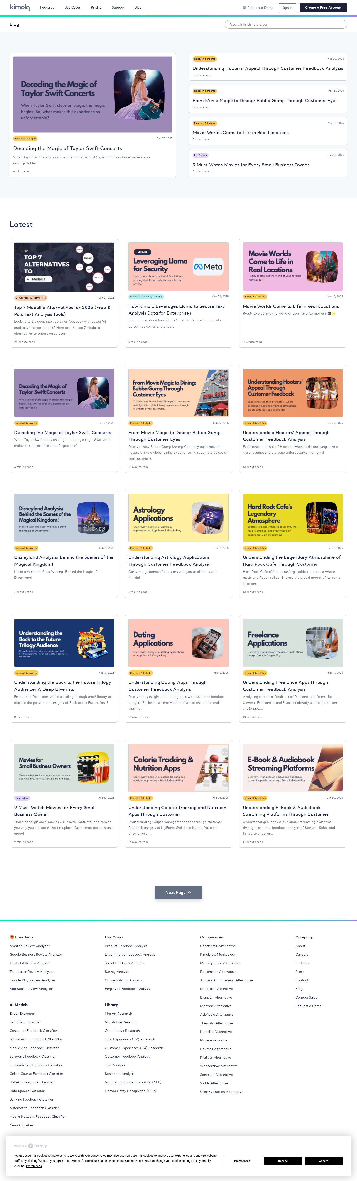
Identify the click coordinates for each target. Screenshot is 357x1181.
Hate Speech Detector (28, 1100)
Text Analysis (116, 1075)
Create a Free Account (323, 7)
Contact (302, 990)
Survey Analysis (118, 981)
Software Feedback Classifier (35, 1066)
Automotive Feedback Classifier (37, 1118)
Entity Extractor (23, 1023)
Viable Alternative (215, 1093)
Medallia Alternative (217, 1041)
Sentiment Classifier (27, 1032)
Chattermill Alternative (219, 955)
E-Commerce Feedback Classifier (38, 1075)
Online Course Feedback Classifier (39, 1083)
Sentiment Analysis (121, 1083)
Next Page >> (178, 902)
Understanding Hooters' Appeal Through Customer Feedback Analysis (268, 69)
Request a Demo (309, 1016)
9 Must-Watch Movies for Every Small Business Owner (251, 166)
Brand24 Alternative (217, 1007)
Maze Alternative (214, 1050)
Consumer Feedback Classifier (35, 1040)
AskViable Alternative (218, 1024)
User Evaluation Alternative (223, 1101)
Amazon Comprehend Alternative (228, 990)
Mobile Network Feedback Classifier (40, 1126)
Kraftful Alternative (217, 1067)
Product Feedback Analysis (128, 955)
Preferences (242, 1161)
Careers (302, 964)
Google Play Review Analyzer (34, 990)
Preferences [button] (34, 1166)
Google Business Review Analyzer (38, 964)
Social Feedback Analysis (126, 973)
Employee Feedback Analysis (129, 998)
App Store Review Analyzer (32, 998)
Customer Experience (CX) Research (135, 1057)
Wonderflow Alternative (220, 1076)
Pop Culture (201, 156)
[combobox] (286, 24)
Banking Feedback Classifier (34, 1109)
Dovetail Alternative (217, 1058)
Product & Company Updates (147, 298)
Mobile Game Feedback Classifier (38, 1049)
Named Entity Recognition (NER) (132, 1100)
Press (300, 981)
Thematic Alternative (218, 1033)
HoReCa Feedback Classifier (34, 1092)
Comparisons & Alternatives (33, 299)
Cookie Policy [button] (134, 1161)
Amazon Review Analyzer (31, 955)
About (300, 955)
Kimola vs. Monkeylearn (220, 964)
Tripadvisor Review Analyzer (33, 981)
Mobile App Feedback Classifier (37, 1057)
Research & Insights (27, 138)
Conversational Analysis (125, 990)
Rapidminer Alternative (220, 981)
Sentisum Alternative (217, 1084)
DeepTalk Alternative (218, 998)
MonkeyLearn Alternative (221, 973)
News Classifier (23, 1135)
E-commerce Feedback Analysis (132, 964)
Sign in (287, 8)
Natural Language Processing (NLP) (135, 1092)
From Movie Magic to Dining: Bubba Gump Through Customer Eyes (265, 101)
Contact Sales (307, 1007)
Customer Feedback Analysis (129, 1066)
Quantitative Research (124, 1040)
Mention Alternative (217, 1016)
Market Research (119, 1023)
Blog (14, 24)
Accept (323, 1161)
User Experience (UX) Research (131, 1049)
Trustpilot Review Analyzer (32, 973)
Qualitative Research (122, 1032)
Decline (283, 1161)
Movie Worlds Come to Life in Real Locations (241, 133)
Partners (302, 973)
